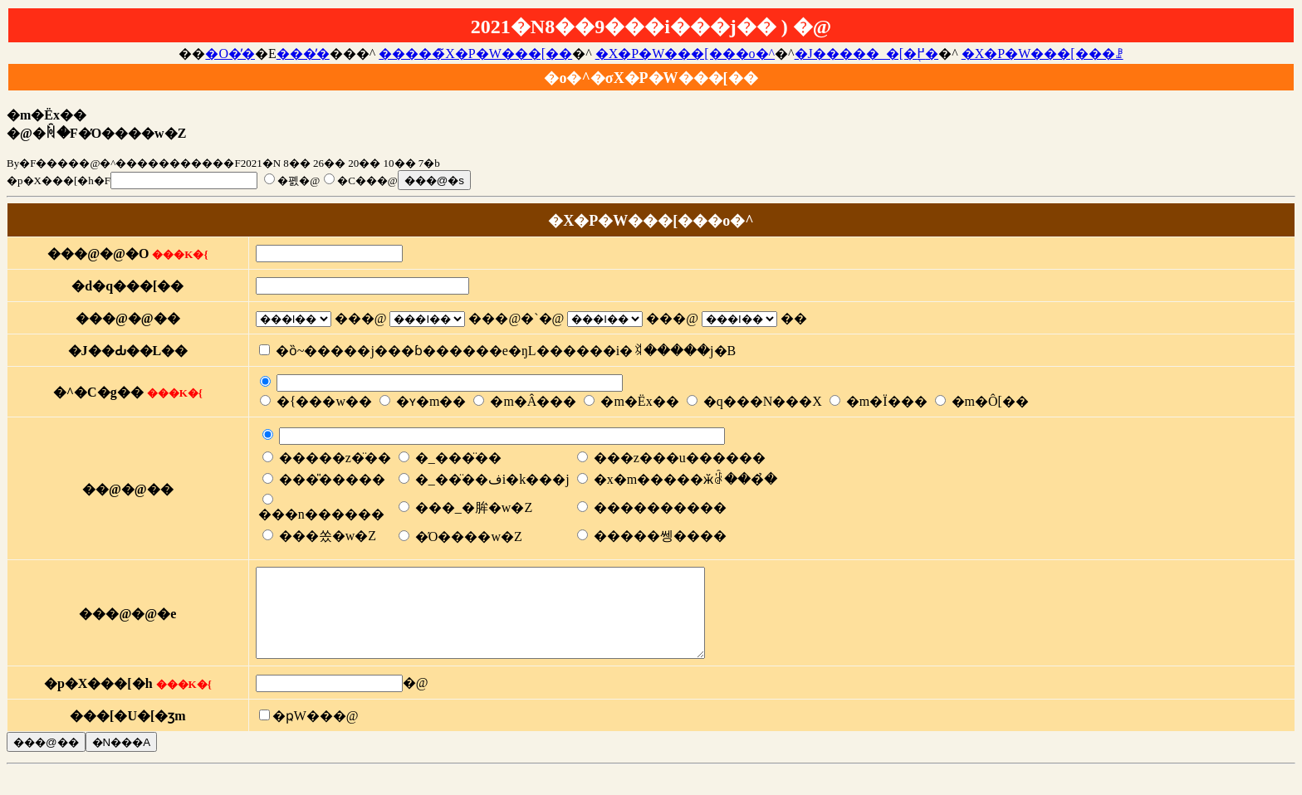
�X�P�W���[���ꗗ (1042, 53)
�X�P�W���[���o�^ (685, 53)
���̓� (303, 53)
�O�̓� (230, 53)
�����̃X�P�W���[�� (475, 53)
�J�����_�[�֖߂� (867, 53)
